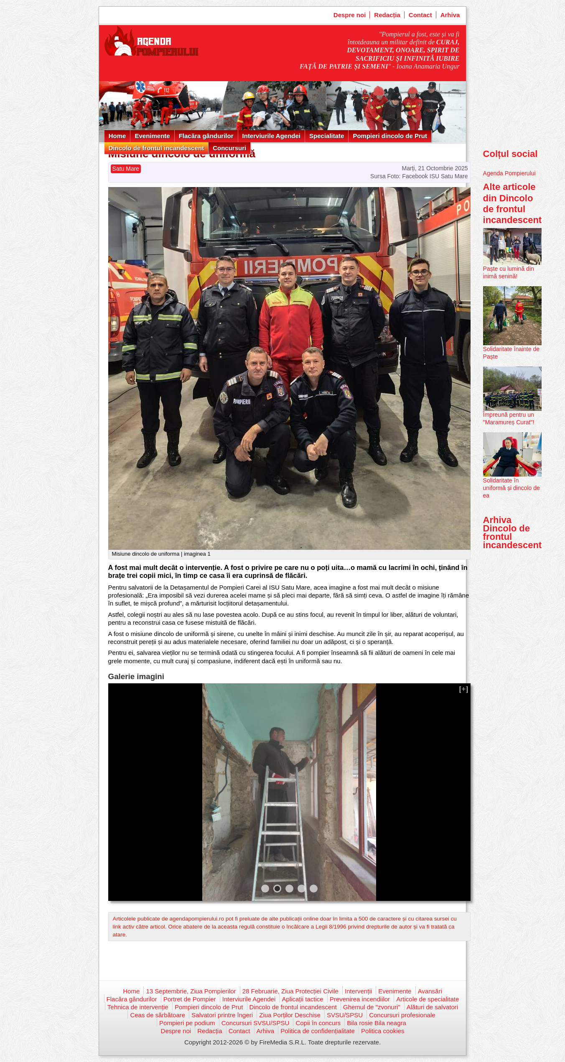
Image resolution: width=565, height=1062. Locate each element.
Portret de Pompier (189, 999)
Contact (420, 14)
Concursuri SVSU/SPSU (255, 1022)
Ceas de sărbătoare (157, 1014)
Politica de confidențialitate (317, 1030)
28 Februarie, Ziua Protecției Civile (290, 991)
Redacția (387, 14)
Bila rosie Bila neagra (376, 1022)
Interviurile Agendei (271, 135)
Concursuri (229, 147)
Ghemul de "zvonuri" (371, 1007)
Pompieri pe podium (187, 1022)
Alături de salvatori (432, 1007)
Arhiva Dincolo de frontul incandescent (512, 533)
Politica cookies (382, 1030)
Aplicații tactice (302, 999)
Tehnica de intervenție (137, 1007)
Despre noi (349, 14)
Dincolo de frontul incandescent (156, 147)
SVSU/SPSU (345, 1014)
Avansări (430, 991)
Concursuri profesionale (402, 1014)
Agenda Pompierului (509, 173)
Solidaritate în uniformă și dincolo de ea (511, 488)
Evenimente (152, 135)
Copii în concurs (318, 1022)
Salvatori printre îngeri (222, 1014)
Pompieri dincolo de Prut (390, 135)
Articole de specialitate (427, 999)
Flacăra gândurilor (206, 135)
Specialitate (326, 135)
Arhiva (450, 14)
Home (117, 135)
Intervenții (358, 991)
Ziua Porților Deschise (290, 1014)
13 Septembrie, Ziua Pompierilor (191, 991)
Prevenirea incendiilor (360, 999)
